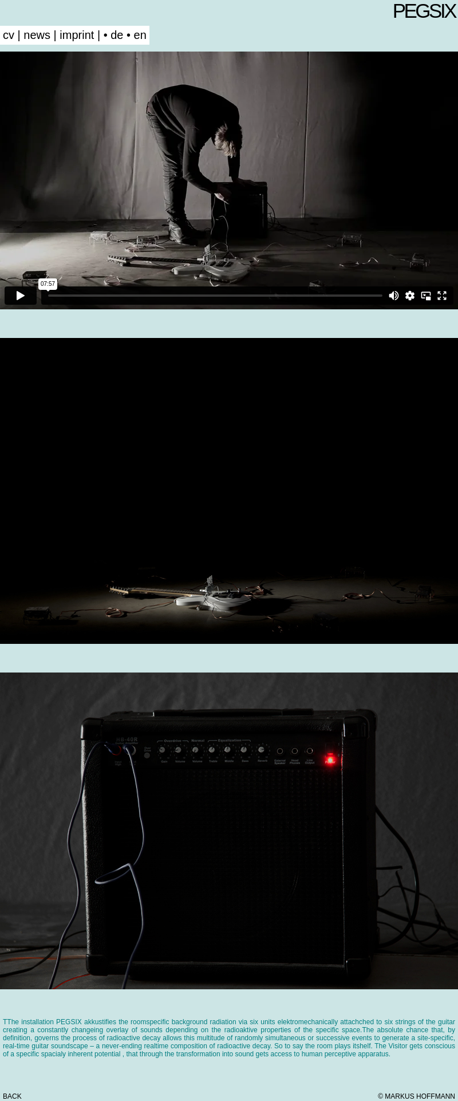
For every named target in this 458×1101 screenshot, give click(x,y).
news (36, 35)
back (12, 1096)
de (116, 35)
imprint (77, 35)
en (140, 35)
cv (8, 35)
